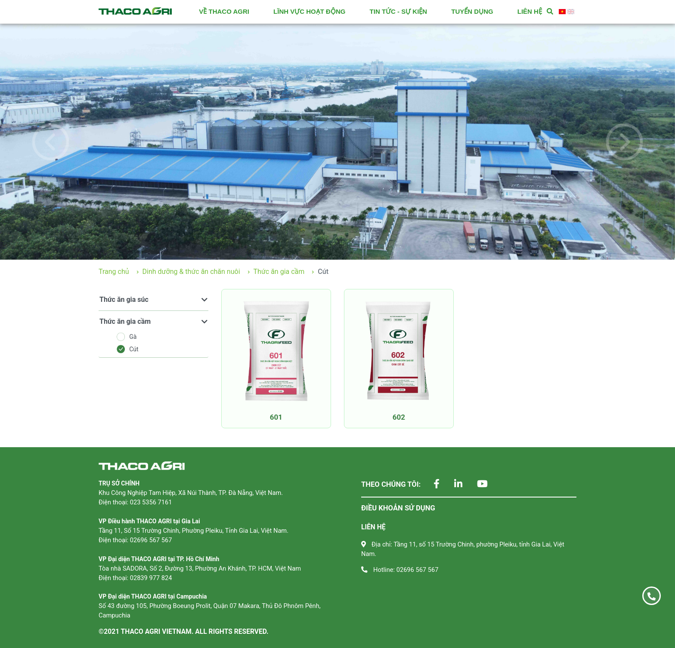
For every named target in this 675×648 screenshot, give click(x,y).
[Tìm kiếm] (550, 11)
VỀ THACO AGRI (224, 11)
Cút (128, 349)
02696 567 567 (417, 570)
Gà (126, 336)
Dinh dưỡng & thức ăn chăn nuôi (191, 271)
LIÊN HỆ (529, 11)
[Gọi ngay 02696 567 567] (651, 596)
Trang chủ (114, 271)
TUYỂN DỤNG (472, 11)
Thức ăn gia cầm (279, 271)
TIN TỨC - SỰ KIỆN (398, 11)
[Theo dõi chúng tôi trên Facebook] (430, 485)
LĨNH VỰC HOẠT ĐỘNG (309, 11)
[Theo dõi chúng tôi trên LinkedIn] (451, 485)
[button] (50, 142)
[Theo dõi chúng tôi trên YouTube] (476, 485)
